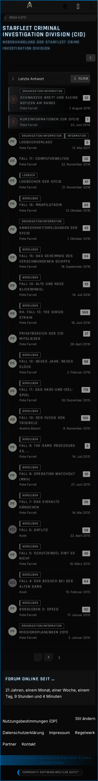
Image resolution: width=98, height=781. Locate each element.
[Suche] (65, 6)
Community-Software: (50, 772)
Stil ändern (85, 718)
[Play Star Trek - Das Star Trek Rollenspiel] (29, 6)
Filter (80, 79)
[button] (90, 58)
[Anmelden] (78, 6)
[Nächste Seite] (59, 657)
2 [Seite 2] (48, 657)
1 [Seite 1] (38, 657)
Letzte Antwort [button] (31, 78)
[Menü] (91, 6)
